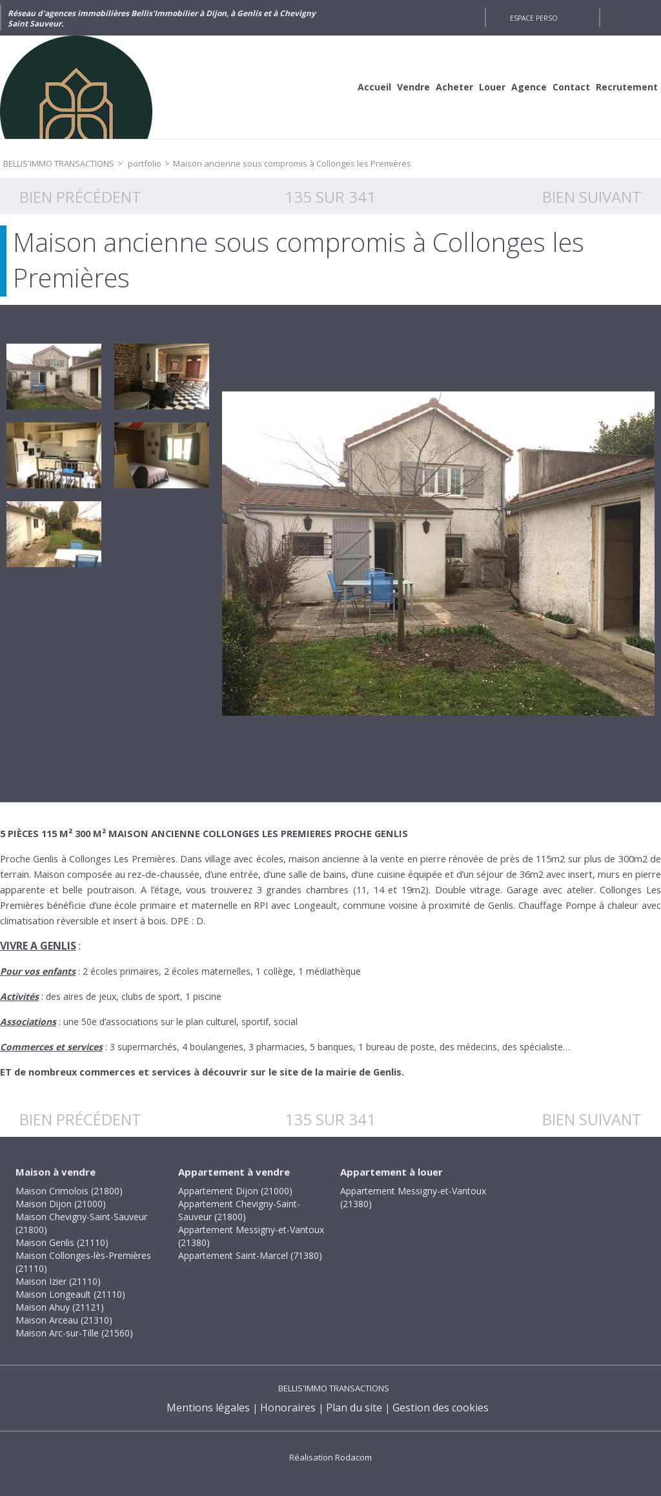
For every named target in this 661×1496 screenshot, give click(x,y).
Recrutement (627, 87)
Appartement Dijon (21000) (235, 1191)
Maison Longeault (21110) (70, 1294)
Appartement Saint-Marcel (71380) (250, 1255)
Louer (492, 87)
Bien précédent (80, 196)
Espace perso (534, 18)
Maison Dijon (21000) (60, 1204)
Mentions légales (208, 1407)
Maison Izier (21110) (58, 1281)
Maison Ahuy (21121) (59, 1307)
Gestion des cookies (440, 1407)
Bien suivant (592, 196)
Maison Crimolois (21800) (69, 1191)
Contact (571, 87)
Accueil (374, 87)
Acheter (454, 87)
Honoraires (288, 1407)
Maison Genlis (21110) (61, 1242)
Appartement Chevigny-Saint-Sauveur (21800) (239, 1210)
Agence (529, 87)
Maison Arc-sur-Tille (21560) (74, 1333)
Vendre (413, 87)
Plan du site (354, 1407)
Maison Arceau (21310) (63, 1320)
